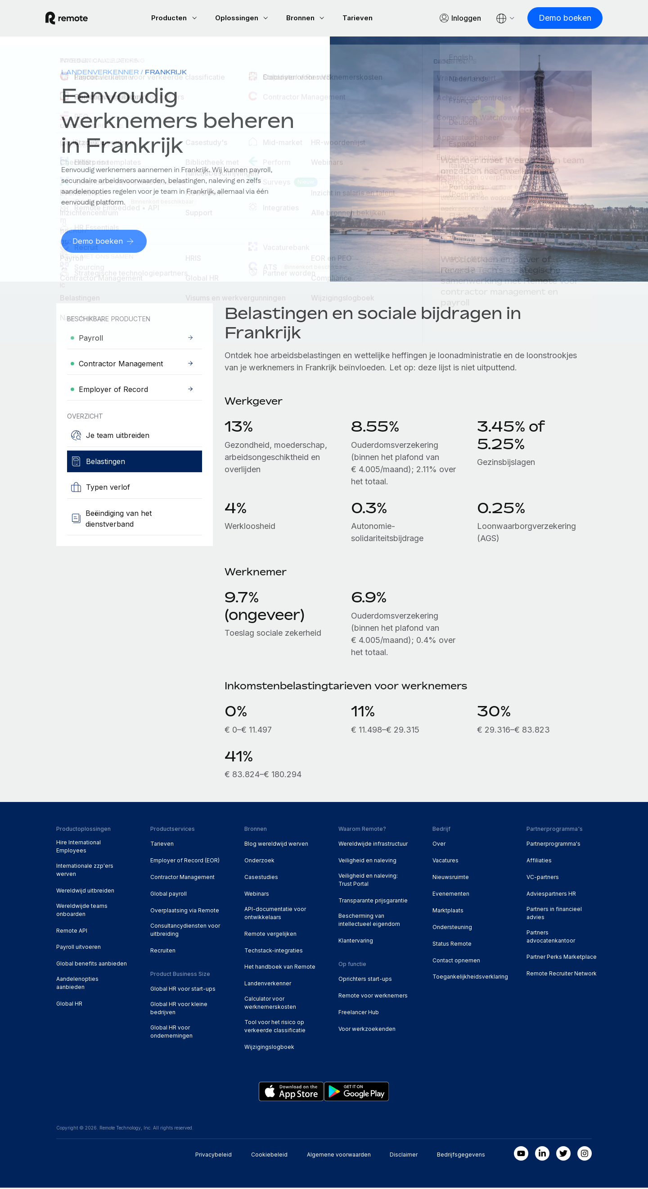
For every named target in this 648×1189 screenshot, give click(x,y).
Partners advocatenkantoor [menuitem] (550, 937)
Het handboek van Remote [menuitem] (279, 968)
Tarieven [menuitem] (162, 845)
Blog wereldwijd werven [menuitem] (276, 845)
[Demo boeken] (554, 18)
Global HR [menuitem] (69, 1005)
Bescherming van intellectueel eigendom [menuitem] (369, 921)
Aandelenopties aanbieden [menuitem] (77, 984)
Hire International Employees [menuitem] (78, 847)
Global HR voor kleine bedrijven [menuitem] (178, 1009)
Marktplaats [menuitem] (448, 911)
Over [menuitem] (439, 845)
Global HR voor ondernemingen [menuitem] (171, 1032)
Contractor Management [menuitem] (182, 878)
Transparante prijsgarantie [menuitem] (373, 901)
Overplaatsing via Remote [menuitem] (184, 911)
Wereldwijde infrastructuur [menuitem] (373, 845)
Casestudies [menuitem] (261, 878)
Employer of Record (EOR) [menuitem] (185, 861)
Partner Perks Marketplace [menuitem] (561, 958)
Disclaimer (404, 1156)
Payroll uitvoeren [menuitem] (78, 948)
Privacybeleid (213, 1156)
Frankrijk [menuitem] (166, 73)
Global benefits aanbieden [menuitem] (91, 964)
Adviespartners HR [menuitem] (551, 895)
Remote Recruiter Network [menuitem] (561, 974)
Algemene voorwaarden (339, 1156)
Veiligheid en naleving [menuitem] (367, 861)
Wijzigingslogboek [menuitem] (269, 1048)
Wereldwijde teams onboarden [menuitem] (82, 911)
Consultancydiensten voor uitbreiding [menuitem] (185, 931)
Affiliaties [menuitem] (539, 861)
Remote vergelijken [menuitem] (270, 935)
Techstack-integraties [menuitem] (273, 951)
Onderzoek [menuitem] (259, 861)
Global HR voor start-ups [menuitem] (183, 990)
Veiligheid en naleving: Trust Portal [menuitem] (368, 881)
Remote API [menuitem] (71, 932)
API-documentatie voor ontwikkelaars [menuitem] (275, 914)
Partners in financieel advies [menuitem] (554, 914)
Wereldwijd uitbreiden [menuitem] (85, 891)
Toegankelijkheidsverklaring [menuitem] (470, 978)
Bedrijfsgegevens (461, 1156)
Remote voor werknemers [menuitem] (373, 996)
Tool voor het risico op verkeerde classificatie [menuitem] (275, 1027)
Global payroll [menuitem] (168, 895)
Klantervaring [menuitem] (355, 941)
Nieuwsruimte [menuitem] (450, 878)
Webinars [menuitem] (256, 895)
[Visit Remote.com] (77, 19)
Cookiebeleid (269, 1156)
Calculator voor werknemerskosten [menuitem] (270, 1004)
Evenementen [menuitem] (450, 895)
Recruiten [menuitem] (163, 951)
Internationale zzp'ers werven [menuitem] (84, 871)
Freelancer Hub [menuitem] (358, 1013)
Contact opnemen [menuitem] (456, 961)
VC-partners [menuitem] (542, 878)
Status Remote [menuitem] (452, 945)
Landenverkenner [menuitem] (100, 73)
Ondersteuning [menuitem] (452, 928)
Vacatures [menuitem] (445, 861)
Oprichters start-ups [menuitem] (365, 980)
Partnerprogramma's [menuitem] (553, 845)
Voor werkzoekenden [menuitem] (367, 1030)
